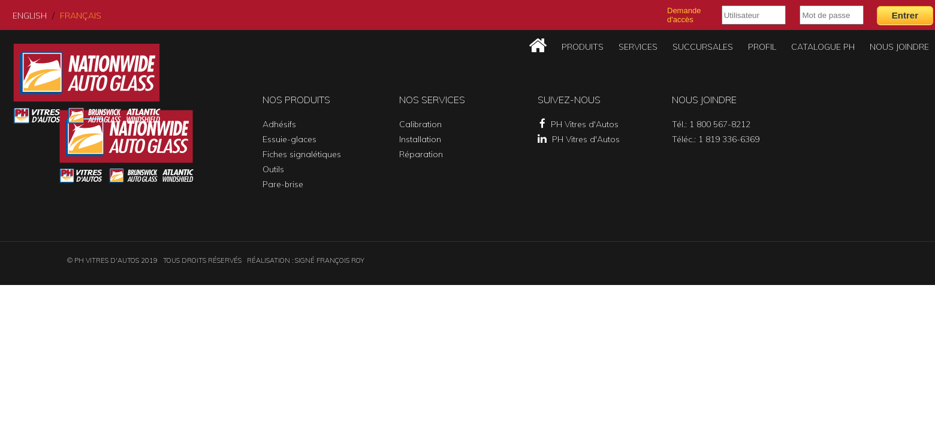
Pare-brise (283, 184)
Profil (762, 46)
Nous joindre (899, 46)
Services (638, 46)
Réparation (421, 154)
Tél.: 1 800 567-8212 (711, 124)
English (30, 15)
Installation (420, 139)
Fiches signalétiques (302, 154)
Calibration (420, 124)
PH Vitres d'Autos (579, 124)
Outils (273, 169)
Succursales (702, 46)
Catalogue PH (823, 46)
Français (80, 15)
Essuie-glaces (289, 139)
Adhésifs (279, 124)
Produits (583, 46)
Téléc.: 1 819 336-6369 (715, 139)
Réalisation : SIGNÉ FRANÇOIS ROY (305, 260)
